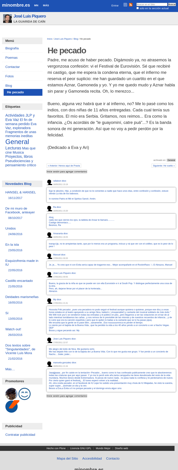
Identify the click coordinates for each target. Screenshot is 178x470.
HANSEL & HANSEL (22, 195)
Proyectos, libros (19, 156)
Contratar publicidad (20, 434)
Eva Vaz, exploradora (21, 126)
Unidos (22, 231)
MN (36, 5)
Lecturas (13, 148)
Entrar (115, 5)
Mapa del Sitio (67, 458)
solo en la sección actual (154, 8)
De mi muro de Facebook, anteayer (22, 213)
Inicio (49, 39)
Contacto (113, 458)
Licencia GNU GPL (80, 448)
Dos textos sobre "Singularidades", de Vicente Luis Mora (22, 352)
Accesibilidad (92, 458)
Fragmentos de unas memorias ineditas (20, 134)
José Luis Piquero (30, 16)
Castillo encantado (22, 283)
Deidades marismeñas (22, 300)
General (171, 160)
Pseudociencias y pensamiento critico (20, 163)
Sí (22, 316)
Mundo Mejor (103, 448)
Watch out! (22, 332)
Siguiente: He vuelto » (164, 165)
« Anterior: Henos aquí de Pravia (64, 165)
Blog (76, 39)
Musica (18, 152)
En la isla (22, 247)
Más (46, 5)
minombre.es (16, 5)
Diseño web (121, 448)
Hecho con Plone (56, 448)
